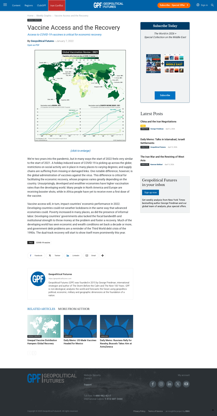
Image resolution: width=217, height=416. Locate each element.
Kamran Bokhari (156, 165)
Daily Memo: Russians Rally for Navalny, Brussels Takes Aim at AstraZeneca (113, 343)
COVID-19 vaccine (43, 242)
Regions (29, 5)
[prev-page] (29, 352)
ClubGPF (41, 5)
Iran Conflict (56, 5)
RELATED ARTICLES (43, 309)
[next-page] (34, 352)
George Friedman (157, 129)
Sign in (202, 5)
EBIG (187, 410)
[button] (212, 5)
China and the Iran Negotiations (158, 121)
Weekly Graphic (44, 15)
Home (30, 15)
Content (16, 5)
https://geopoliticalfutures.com (59, 279)
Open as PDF (33, 45)
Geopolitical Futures (42, 40)
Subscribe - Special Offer (174, 5)
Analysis (68, 336)
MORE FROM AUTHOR (82, 309)
